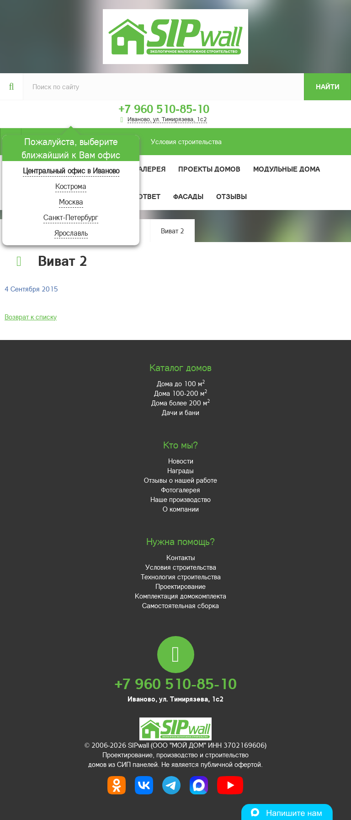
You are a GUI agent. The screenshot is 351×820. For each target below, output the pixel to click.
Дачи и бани (180, 412)
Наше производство (180, 499)
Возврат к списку (31, 317)
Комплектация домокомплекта (180, 596)
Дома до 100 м (181, 383)
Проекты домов (209, 169)
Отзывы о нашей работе (180, 480)
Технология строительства (181, 576)
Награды (180, 470)
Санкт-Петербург (70, 217)
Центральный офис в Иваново (71, 170)
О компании (181, 509)
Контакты (180, 557)
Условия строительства (121, 141)
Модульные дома (286, 169)
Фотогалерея (140, 169)
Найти (328, 86)
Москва (71, 201)
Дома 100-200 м (180, 393)
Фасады (188, 196)
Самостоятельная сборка (180, 605)
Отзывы (231, 196)
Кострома (70, 186)
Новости (180, 461)
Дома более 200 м (180, 403)
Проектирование (180, 586)
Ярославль (71, 232)
